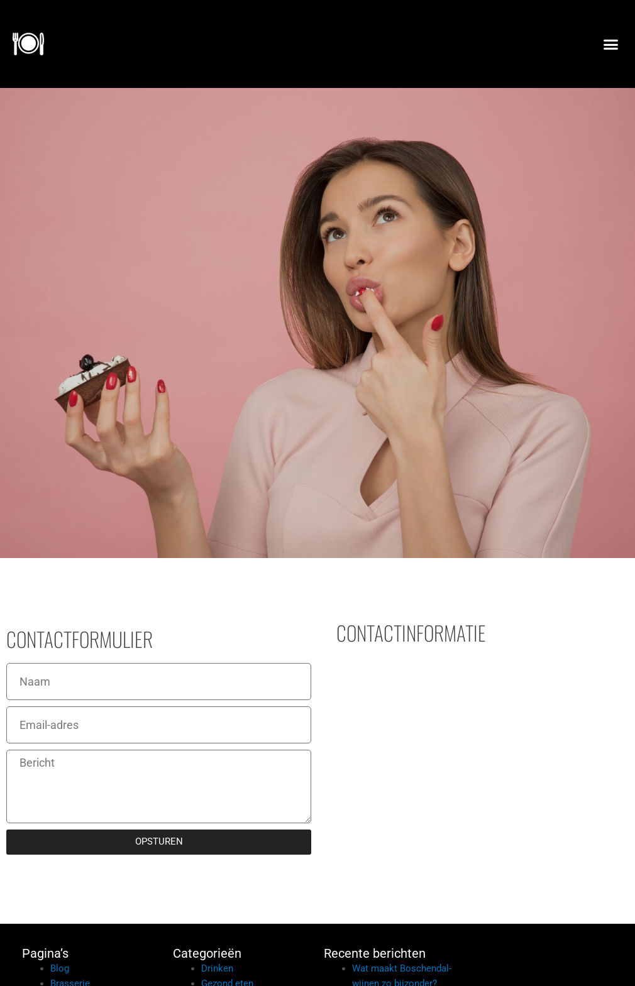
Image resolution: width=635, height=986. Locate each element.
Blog (59, 968)
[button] (610, 44)
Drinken (217, 968)
